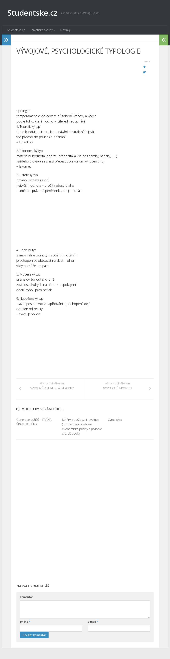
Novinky (65, 30)
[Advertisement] (75, 82)
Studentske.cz (32, 12)
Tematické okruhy (41, 30)
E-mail (93, 621)
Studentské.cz (16, 30)
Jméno (25, 621)
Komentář (26, 597)
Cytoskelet (115, 419)
